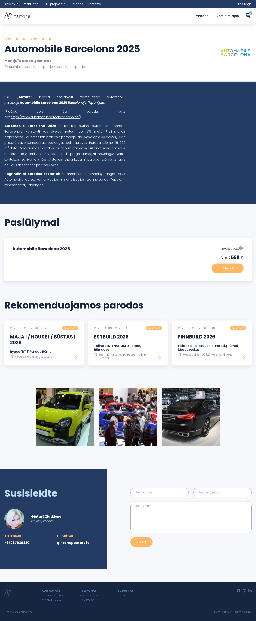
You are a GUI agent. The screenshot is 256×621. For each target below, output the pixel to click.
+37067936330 (16, 542)
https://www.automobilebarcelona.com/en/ (45, 117)
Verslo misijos (227, 16)
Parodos (77, 4)
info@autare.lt (126, 595)
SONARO (226, 612)
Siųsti (141, 542)
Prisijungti (245, 4)
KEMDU (248, 612)
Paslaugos (30, 4)
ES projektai (54, 4)
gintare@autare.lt (73, 542)
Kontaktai (95, 4)
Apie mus (11, 4)
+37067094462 (89, 595)
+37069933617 (88, 599)
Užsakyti (228, 268)
